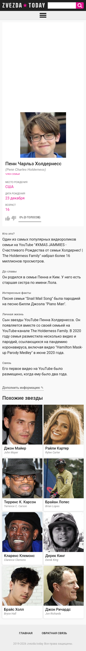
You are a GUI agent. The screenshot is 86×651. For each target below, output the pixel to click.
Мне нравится (7, 218)
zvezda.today (35, 643)
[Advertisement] (43, 65)
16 (7, 209)
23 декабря (15, 198)
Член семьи (12, 174)
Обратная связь (54, 633)
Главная (26, 633)
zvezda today (23, 5)
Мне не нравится (13, 218)
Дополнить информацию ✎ (23, 387)
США (9, 187)
